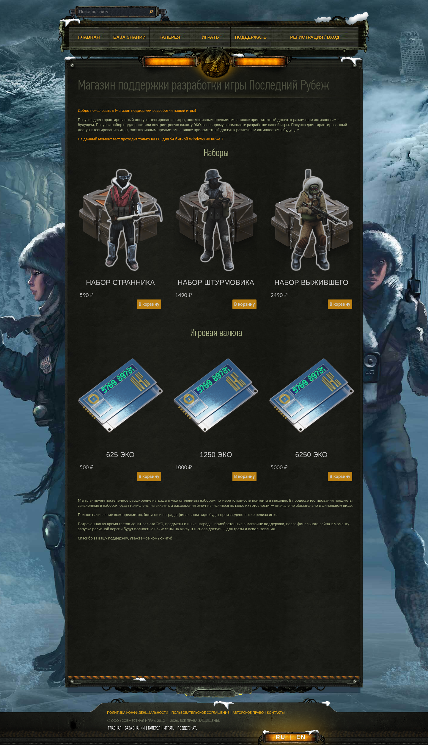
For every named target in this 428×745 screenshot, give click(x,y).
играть (169, 728)
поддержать (187, 728)
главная (115, 728)
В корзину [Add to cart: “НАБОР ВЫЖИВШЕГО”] (340, 304)
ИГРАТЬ (210, 37)
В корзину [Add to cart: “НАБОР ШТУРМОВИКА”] (244, 304)
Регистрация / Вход (314, 37)
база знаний (135, 728)
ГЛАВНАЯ (89, 37)
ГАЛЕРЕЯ (170, 37)
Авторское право (248, 712)
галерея (154, 728)
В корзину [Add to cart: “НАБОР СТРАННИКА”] (149, 304)
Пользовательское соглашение (200, 712)
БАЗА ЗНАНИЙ (129, 37)
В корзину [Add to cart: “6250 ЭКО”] (340, 476)
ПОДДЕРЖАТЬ (251, 37)
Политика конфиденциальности (137, 712)
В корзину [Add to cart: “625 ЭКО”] (149, 476)
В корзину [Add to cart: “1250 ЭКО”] (244, 476)
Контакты (276, 712)
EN (301, 737)
